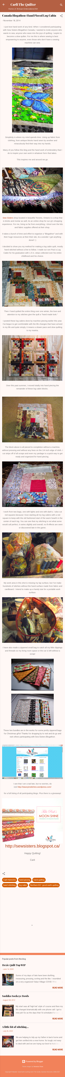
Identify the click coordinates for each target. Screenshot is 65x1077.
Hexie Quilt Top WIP (14, 965)
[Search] (61, 5)
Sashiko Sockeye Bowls (15, 996)
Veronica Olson (38, 1066)
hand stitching (9, 885)
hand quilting (39, 880)
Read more (57, 988)
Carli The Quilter (23, 4)
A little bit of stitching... (15, 1027)
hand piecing (24, 880)
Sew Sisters (8, 218)
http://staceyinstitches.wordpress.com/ (34, 787)
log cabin (23, 885)
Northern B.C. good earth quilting (44, 885)
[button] (61, 16)
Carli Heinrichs (9, 880)
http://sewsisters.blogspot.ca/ (32, 846)
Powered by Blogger (32, 1061)
